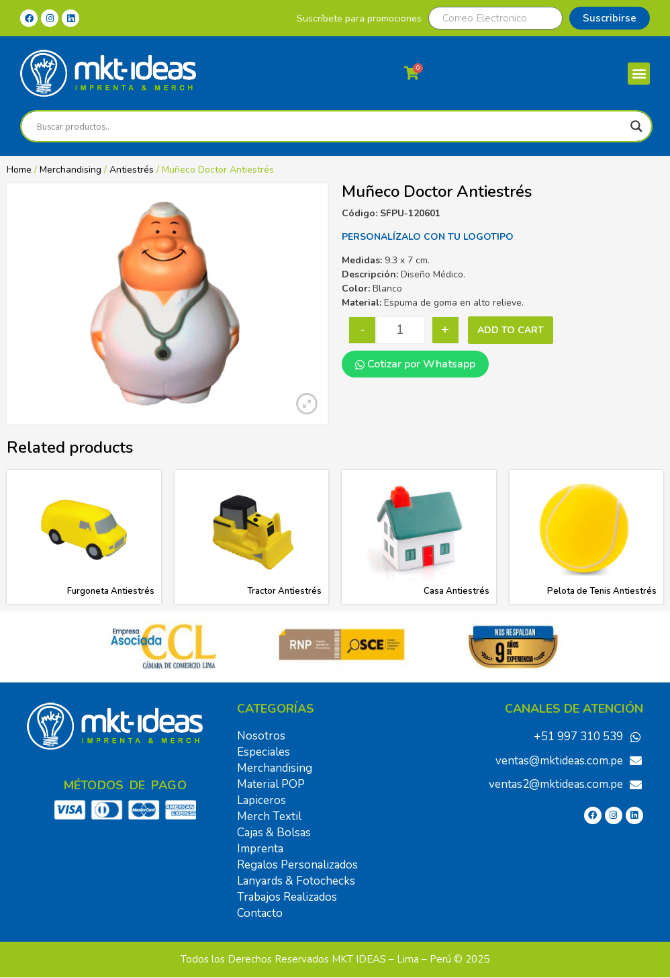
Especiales (263, 752)
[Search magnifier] (636, 126)
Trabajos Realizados (287, 897)
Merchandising (70, 169)
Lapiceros (261, 800)
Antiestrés (131, 169)
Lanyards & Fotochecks (296, 881)
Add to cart (510, 330)
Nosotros (261, 736)
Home (19, 169)
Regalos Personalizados (297, 865)
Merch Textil (269, 816)
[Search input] (330, 126)
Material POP (271, 784)
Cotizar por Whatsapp (415, 364)
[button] (639, 73)
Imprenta (260, 848)
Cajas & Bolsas (274, 832)
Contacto (260, 913)
